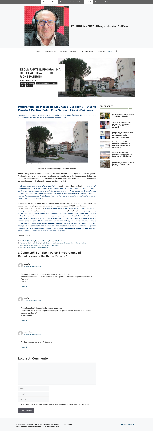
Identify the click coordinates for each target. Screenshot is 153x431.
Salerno (73, 51)
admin (22, 80)
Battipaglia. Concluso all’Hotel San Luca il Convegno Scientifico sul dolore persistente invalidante (122, 134)
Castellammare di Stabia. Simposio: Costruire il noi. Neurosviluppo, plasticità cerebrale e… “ (121, 144)
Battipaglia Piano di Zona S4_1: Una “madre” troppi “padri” (39, 245)
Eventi (71, 2)
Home (38, 51)
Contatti (107, 2)
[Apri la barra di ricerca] (116, 51)
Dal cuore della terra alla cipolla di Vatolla (34, 247)
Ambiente (88, 2)
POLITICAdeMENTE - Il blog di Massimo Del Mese (100, 26)
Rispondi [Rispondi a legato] (24, 321)
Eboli (110, 51)
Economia (63, 2)
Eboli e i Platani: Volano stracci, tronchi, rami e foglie (123, 115)
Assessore (23, 243)
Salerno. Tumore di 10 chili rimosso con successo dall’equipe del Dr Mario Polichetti (121, 125)
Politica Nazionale (50, 51)
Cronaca (45, 2)
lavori (43, 243)
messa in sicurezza (63, 243)
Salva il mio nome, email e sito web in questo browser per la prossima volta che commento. (55, 404)
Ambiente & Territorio (27, 83)
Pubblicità (98, 2)
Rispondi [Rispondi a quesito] (24, 287)
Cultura (79, 2)
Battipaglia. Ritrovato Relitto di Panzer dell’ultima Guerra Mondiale (123, 164)
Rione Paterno (75, 243)
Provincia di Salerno (86, 51)
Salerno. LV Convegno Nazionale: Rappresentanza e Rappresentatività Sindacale (122, 154)
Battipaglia (101, 51)
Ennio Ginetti (36, 243)
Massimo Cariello (51, 243)
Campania (63, 51)
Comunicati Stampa (43, 83)
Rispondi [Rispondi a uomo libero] (24, 347)
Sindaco (83, 243)
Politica (54, 2)
